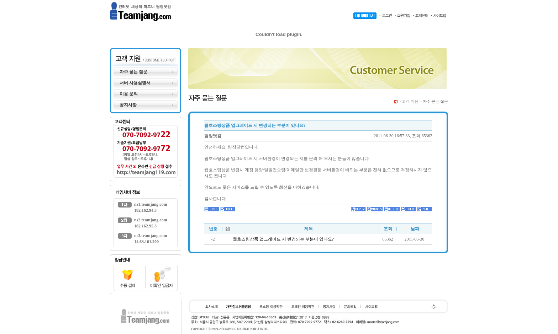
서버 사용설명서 (135, 82)
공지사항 (128, 104)
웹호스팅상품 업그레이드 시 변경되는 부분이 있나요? (283, 239)
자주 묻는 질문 (133, 71)
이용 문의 (129, 93)
